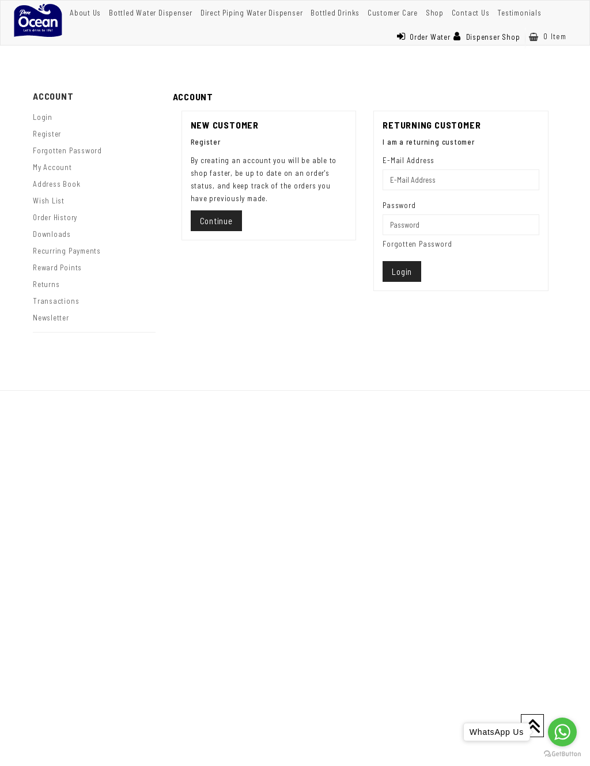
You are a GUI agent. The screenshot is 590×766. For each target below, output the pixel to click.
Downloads (52, 234)
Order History (55, 217)
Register (47, 133)
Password (399, 205)
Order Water (423, 36)
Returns (46, 284)
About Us (85, 12)
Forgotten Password (67, 150)
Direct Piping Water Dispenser (252, 12)
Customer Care (393, 12)
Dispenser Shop (486, 36)
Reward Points (57, 267)
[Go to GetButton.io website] (562, 754)
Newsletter (51, 317)
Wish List (49, 200)
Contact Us (471, 12)
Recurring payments (67, 250)
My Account (52, 167)
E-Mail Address (408, 160)
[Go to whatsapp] (562, 732)
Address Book (56, 183)
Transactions (56, 300)
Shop (435, 12)
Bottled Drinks (335, 12)
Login (42, 117)
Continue (216, 221)
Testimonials (519, 12)
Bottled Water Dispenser (150, 12)
